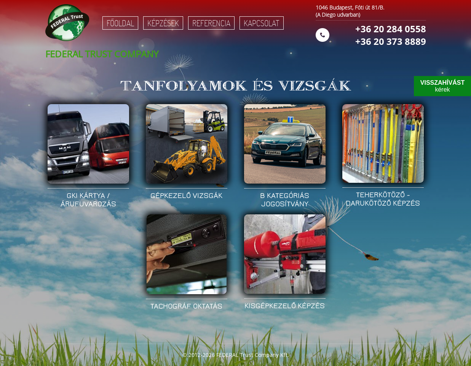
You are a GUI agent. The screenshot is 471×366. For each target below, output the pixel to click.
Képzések (163, 23)
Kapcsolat (261, 23)
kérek (442, 86)
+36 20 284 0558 (390, 28)
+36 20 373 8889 (390, 41)
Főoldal (120, 23)
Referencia (211, 23)
